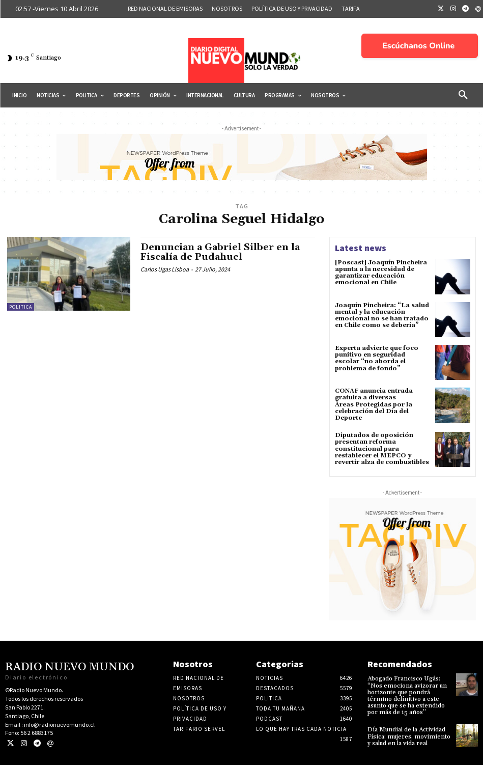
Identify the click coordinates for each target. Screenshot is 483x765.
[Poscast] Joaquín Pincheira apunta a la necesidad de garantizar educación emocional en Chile (381, 273)
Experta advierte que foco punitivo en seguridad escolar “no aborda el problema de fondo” (376, 358)
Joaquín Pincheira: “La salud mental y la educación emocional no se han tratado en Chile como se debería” (382, 316)
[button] (463, 95)
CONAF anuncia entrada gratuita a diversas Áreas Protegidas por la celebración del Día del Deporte (374, 404)
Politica (20, 307)
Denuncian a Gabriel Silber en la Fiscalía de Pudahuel (220, 252)
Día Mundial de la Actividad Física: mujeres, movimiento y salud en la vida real (408, 736)
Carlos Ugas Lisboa (164, 269)
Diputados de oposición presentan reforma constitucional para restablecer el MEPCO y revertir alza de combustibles (382, 448)
